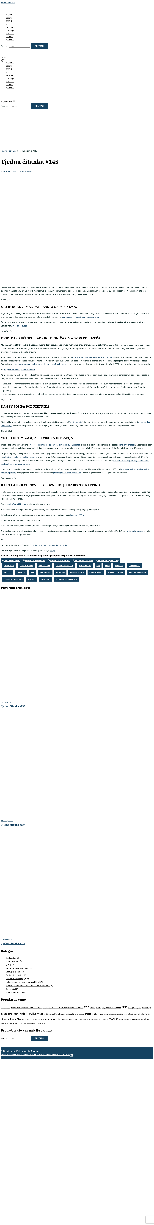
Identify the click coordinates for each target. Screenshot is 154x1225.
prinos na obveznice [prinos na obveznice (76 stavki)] (51, 1019)
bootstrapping (26, 566)
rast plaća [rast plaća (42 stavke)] (104, 1019)
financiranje (134, 566)
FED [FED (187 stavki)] (124, 1007)
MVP (32, 572)
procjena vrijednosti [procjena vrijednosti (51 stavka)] (69, 1019)
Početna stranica (8, 151)
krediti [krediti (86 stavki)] (88, 1013)
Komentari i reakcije (14, 979)
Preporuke (11, 27)
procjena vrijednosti (13, 579)
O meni (9, 21)
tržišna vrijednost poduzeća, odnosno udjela (92, 357)
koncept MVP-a (77, 515)
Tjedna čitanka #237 (13, 824)
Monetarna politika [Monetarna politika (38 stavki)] (116, 1014)
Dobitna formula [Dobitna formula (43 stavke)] (52, 1008)
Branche (35, 1051)
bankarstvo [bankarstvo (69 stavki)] (16, 1007)
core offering (44, 566)
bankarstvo (9, 566)
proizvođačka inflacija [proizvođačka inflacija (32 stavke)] (93, 1019)
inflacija (7, 572)
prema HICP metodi (126, 445)
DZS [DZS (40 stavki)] (81, 1008)
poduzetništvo (95, 572)
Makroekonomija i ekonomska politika (22, 982)
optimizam (60, 572)
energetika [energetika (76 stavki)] (95, 1007)
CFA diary (10, 965)
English (9, 37)
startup (31, 579)
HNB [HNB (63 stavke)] (21, 1014)
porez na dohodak (115, 572)
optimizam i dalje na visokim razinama (20, 457)
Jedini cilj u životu (14, 975)
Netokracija (45, 572)
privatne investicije (137, 572)
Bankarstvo (11, 958)
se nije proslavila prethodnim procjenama (80, 317)
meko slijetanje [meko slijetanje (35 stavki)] (105, 1014)
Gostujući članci (13, 972)
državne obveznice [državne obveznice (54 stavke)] (72, 1008)
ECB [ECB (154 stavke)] (87, 1007)
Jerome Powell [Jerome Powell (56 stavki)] (53, 1014)
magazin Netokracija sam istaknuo (19, 369)
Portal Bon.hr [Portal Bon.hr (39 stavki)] (35, 1019)
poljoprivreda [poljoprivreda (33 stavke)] (26, 1019)
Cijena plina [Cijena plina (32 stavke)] (42, 1008)
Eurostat (119, 566)
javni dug (21, 572)
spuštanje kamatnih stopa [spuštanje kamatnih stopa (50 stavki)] (129, 1019)
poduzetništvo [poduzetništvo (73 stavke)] (14, 1019)
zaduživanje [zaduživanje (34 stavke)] (41, 1023)
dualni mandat (85, 566)
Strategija (10, 989)
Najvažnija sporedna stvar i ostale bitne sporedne (28, 985)
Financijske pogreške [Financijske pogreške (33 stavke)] (134, 1008)
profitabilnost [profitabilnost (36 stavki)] (82, 1019)
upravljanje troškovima (66, 579)
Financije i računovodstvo (17, 968)
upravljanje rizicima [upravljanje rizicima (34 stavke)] (30, 1023)
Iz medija (10, 30)
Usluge (9, 18)
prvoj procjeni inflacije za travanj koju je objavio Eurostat (54, 445)
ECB (98, 566)
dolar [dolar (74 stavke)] (61, 1007)
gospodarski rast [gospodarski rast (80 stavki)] (9, 1014)
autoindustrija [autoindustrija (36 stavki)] (5, 1008)
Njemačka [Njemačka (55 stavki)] (128, 1014)
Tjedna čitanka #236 (13, 943)
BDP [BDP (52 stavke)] (24, 1008)
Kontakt (10, 33)
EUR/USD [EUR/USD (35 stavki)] (105, 1008)
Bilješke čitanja (12, 961)
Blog (8, 24)
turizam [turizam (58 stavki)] (19, 1023)
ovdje (52, 550)
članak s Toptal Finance (16, 504)
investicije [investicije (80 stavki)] (41, 1014)
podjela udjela (77, 572)
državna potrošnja (64, 566)
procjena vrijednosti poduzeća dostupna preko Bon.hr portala (40, 364)
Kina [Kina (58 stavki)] (74, 1014)
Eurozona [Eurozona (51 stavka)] (117, 1008)
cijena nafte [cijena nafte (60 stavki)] (32, 1008)
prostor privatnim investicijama (67, 473)
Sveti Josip (45, 579)
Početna (10, 15)
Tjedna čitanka (27, 171)
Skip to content (8, 2)
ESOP (107, 566)
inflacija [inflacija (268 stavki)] (29, 1013)
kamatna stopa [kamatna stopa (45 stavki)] (66, 1014)
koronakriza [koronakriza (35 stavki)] (80, 1014)
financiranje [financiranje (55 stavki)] (146, 1008)
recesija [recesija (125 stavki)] (113, 1019)
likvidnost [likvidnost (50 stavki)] (95, 1014)
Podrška (10, 40)
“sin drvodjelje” (75, 422)
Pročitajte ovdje (19, 326)
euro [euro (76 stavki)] (110, 1007)
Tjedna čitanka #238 (13, 706)
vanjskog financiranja (135, 531)
